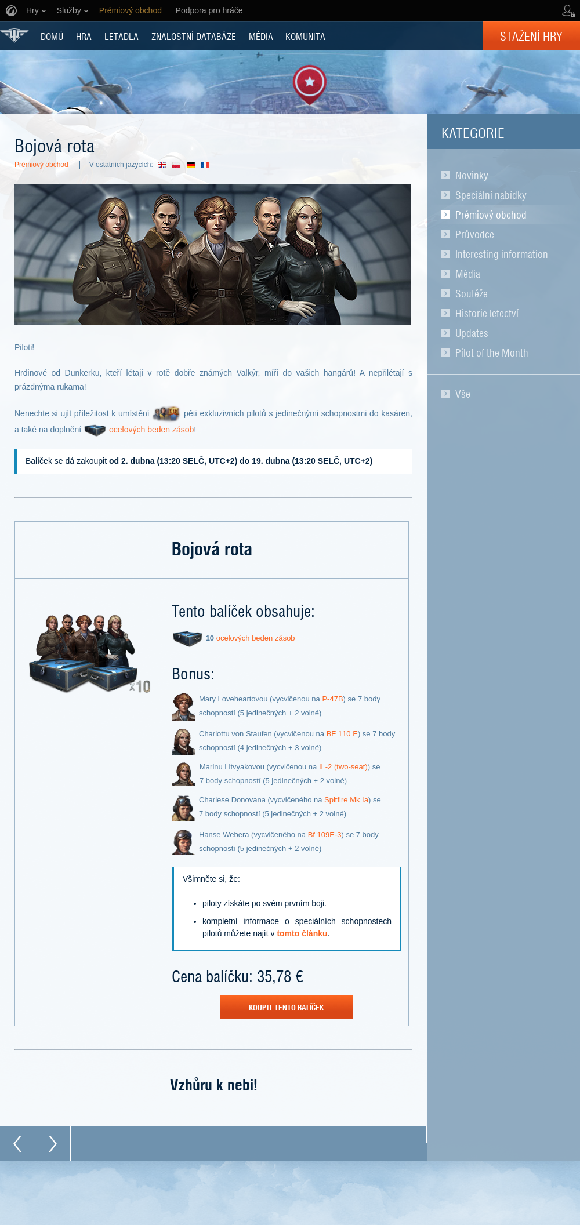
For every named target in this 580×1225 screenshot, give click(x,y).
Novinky (471, 175)
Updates (471, 332)
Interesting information (501, 254)
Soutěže (471, 293)
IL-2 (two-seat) (343, 766)
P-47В (332, 699)
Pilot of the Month (491, 352)
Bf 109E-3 (325, 834)
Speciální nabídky (491, 194)
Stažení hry (531, 36)
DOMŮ (52, 36)
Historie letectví (487, 313)
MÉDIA (261, 36)
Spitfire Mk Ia (346, 799)
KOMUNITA (305, 36)
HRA (84, 36)
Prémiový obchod (491, 214)
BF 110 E (342, 733)
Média (467, 273)
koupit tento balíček (286, 1007)
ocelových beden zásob (151, 429)
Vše (462, 393)
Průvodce (474, 234)
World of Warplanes (14, 35)
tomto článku (302, 933)
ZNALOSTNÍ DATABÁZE (193, 36)
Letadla (121, 36)
